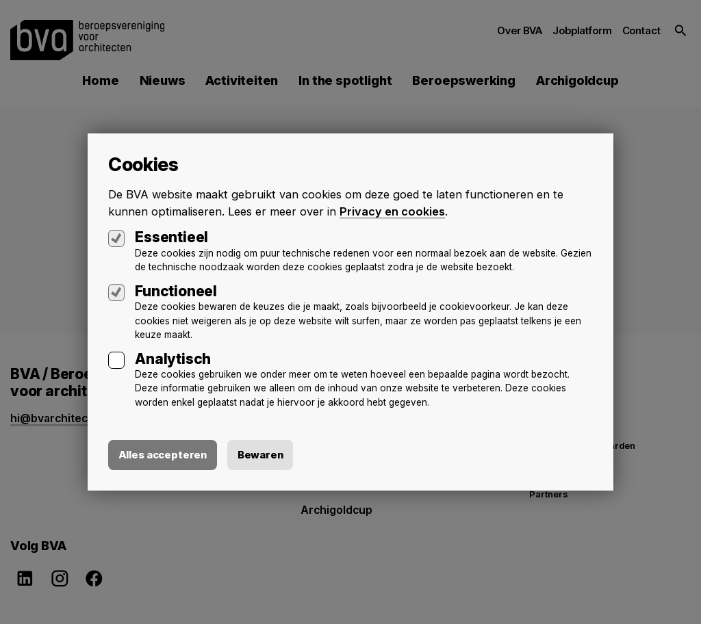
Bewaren (262, 455)
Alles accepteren (163, 455)
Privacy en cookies (392, 211)
